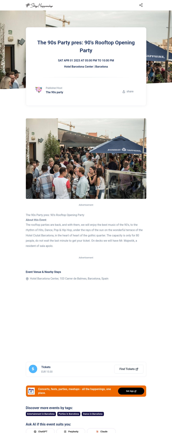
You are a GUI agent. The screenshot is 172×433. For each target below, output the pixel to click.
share (128, 91)
